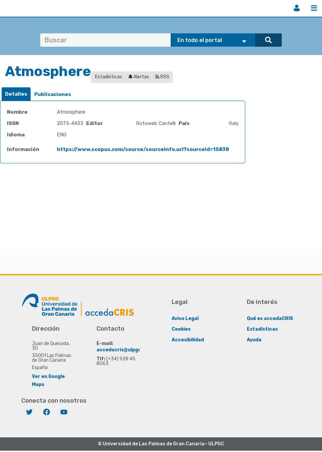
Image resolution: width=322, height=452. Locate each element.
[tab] (16, 94)
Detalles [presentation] (16, 94)
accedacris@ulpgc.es (122, 350)
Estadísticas (108, 77)
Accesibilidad (188, 340)
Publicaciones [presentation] (52, 94)
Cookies (181, 329)
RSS (162, 77)
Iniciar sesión (297, 8)
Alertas (138, 77)
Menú (314, 8)
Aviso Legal (185, 318)
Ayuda (254, 340)
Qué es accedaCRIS (270, 318)
